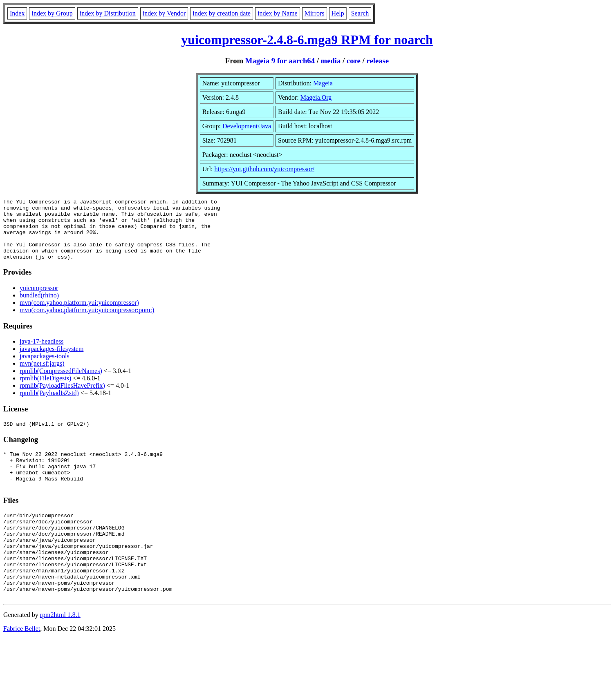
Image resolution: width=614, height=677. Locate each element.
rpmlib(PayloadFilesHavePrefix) (62, 397)
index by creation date (222, 13)
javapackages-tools (44, 368)
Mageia (323, 83)
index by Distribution (108, 13)
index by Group (51, 13)
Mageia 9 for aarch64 (280, 60)
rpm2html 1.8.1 (60, 652)
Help (338, 13)
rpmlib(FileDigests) (45, 390)
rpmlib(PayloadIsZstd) (49, 405)
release (377, 60)
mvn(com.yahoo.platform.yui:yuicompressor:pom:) (87, 322)
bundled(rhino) (39, 307)
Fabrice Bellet (21, 666)
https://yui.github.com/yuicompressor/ (264, 168)
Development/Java (246, 126)
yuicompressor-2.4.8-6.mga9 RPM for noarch (307, 39)
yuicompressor (39, 300)
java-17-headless (42, 353)
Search (360, 13)
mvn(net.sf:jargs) (42, 375)
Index (17, 13)
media (331, 60)
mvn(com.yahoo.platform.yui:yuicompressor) (79, 314)
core (354, 60)
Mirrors (315, 13)
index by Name (278, 13)
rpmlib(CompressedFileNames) (61, 383)
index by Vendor (164, 13)
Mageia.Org (316, 97)
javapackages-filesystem (51, 360)
